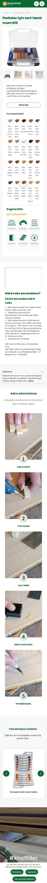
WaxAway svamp (15, 336)
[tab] (23, 375)
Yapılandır (31, 872)
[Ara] (41, 3)
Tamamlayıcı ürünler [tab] (23, 729)
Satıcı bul (23, 105)
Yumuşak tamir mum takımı (23, 792)
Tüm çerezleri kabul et (24, 879)
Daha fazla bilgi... (35, 867)
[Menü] (36, 3)
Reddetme (17, 872)
